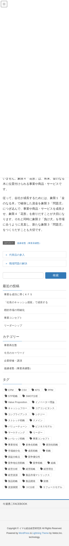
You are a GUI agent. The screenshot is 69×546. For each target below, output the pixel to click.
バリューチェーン (17, 426)
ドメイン (38, 420)
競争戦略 (38, 463)
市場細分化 (14, 450)
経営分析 (13, 469)
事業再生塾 (10, 345)
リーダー (38, 432)
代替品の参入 (17, 254)
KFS (37, 390)
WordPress (24, 533)
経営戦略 (30, 469)
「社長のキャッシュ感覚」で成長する (26, 302)
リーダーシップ (13, 325)
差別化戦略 (52, 444)
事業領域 (13, 444)
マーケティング (16, 432)
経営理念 (48, 469)
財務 (46, 481)
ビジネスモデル (43, 426)
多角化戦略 (32, 444)
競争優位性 (34, 456)
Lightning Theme (40, 533)
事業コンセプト (13, 317)
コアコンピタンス (44, 408)
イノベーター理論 (44, 402)
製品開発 (30, 481)
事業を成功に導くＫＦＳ (18, 294)
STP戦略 (13, 396)
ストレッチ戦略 (16, 420)
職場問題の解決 (18, 263)
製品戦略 (13, 481)
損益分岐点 (14, 456)
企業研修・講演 (13, 360)
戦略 (48, 450)
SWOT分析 (32, 396)
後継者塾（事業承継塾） (29, 243)
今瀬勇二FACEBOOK (15, 503)
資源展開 (13, 487)
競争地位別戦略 (16, 463)
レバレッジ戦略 (16, 438)
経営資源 (13, 475)
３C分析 (30, 487)
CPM (11, 390)
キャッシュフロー (17, 408)
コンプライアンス (17, 414)
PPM (50, 390)
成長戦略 (33, 450)
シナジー (40, 414)
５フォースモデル (52, 487)
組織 (53, 463)
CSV (24, 390)
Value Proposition (17, 402)
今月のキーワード (14, 352)
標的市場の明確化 (14, 310)
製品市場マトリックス (38, 475)
